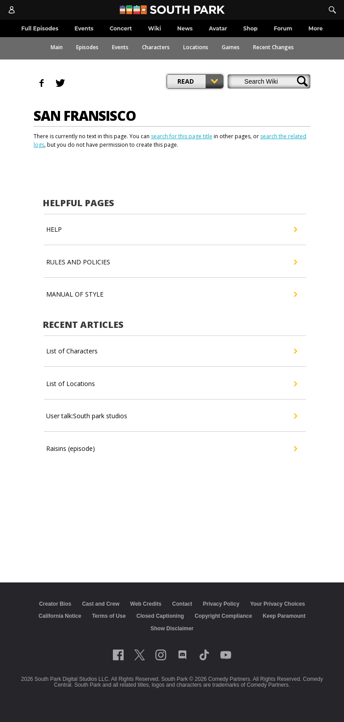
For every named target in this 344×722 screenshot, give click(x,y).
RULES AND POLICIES (171, 262)
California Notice (60, 616)
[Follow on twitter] (139, 655)
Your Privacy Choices (277, 604)
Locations (195, 47)
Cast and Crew (100, 604)
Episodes (87, 47)
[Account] (11, 9)
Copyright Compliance (223, 616)
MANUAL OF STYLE (171, 294)
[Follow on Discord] (182, 655)
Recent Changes (273, 47)
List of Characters (171, 351)
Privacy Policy (221, 604)
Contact (182, 604)
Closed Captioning (160, 616)
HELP (171, 229)
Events (120, 47)
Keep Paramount (284, 616)
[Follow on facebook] (118, 655)
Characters (156, 47)
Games (231, 47)
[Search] (332, 9)
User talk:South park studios (171, 416)
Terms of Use (108, 616)
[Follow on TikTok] (204, 655)
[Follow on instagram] (160, 655)
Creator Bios (55, 604)
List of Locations (171, 384)
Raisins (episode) (171, 448)
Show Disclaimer (172, 628)
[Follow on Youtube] (225, 655)
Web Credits (146, 604)
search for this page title (181, 136)
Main (57, 47)
